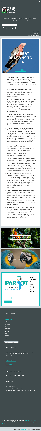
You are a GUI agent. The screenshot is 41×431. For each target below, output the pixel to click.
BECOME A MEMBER (20, 259)
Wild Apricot (23, 429)
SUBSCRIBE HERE (11, 360)
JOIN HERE (9, 364)
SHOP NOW (7, 298)
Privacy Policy (28, 420)
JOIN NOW (20, 220)
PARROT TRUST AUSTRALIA (20, 237)
